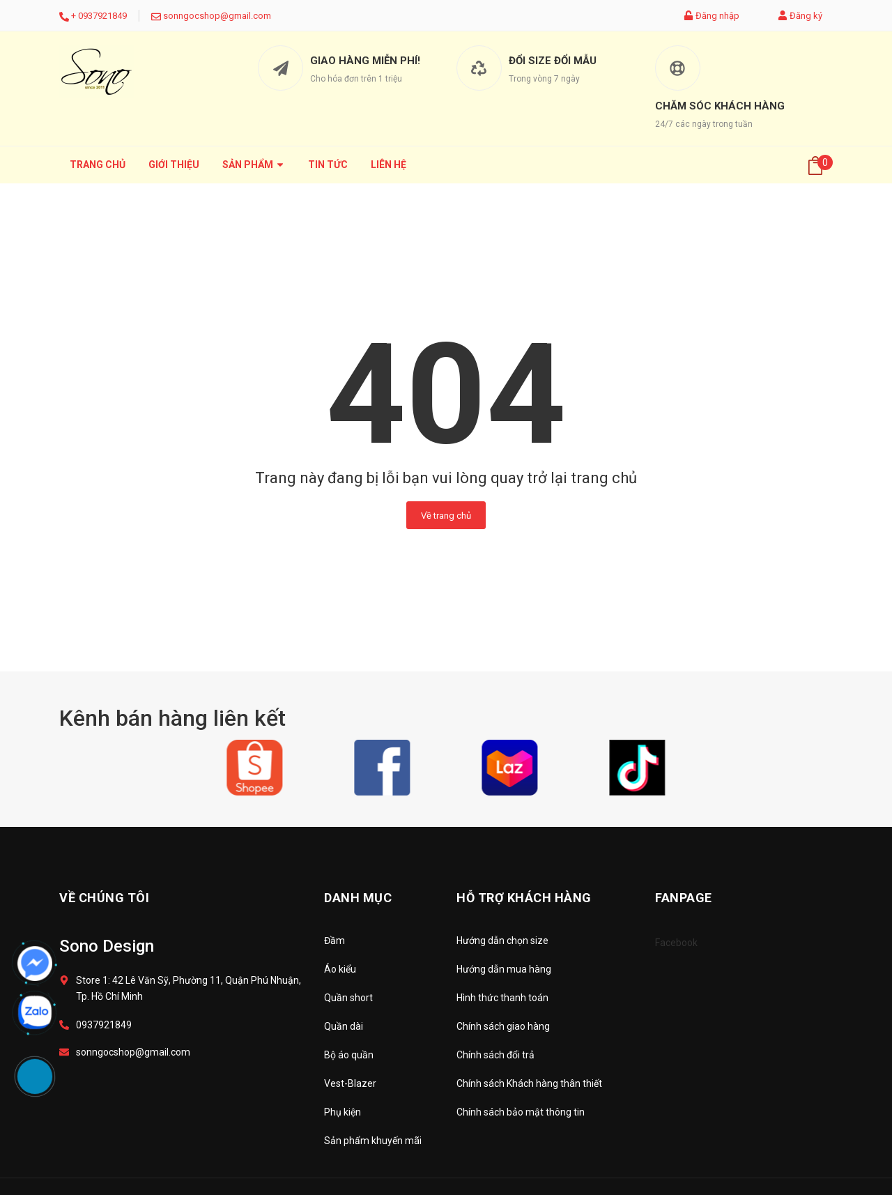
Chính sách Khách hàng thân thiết (529, 1083)
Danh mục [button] (358, 897)
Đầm (334, 940)
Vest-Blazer (350, 1083)
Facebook (676, 942)
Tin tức (328, 164)
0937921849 (102, 15)
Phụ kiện (342, 1112)
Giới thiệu (173, 164)
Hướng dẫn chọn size (502, 940)
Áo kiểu (340, 969)
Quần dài (343, 1026)
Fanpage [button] (683, 897)
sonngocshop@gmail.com (217, 15)
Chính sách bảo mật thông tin (520, 1112)
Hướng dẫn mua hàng (503, 969)
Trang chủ (97, 164)
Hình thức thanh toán (502, 997)
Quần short (348, 997)
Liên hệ (388, 164)
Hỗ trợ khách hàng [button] (524, 897)
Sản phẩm (253, 164)
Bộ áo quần (349, 1054)
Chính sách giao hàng (503, 1026)
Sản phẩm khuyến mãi (373, 1140)
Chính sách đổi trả (495, 1054)
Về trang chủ (446, 515)
